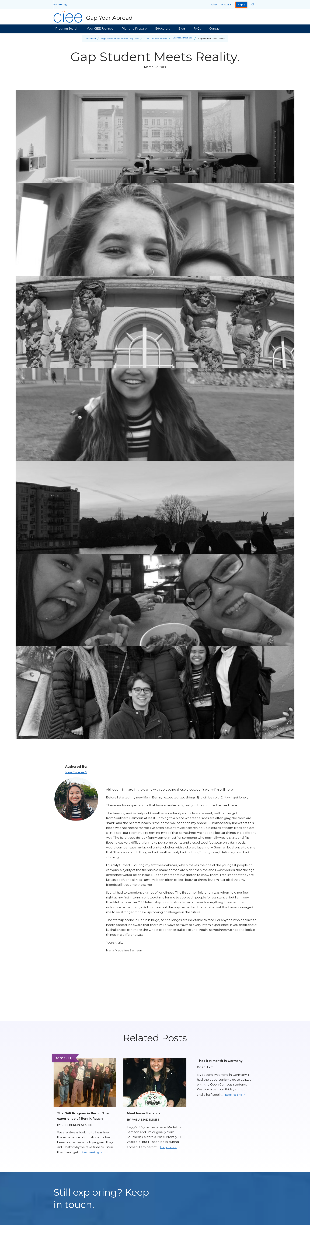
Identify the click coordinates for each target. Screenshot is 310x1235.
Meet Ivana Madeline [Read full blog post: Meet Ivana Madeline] (146, 1113)
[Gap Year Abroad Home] (94, 17)
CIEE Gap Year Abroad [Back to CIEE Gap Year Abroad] (154, 38)
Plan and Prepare (134, 28)
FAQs (197, 28)
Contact (215, 28)
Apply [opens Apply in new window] (241, 4)
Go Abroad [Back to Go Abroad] (88, 38)
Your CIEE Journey (100, 28)
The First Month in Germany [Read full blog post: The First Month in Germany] (223, 1061)
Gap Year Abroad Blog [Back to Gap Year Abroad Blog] (183, 38)
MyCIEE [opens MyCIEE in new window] (226, 4)
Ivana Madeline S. (76, 772)
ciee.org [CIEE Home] (61, 4)
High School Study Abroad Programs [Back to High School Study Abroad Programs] (118, 38)
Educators (162, 28)
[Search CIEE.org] (253, 4)
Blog (181, 28)
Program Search (66, 28)
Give (214, 4)
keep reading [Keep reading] (92, 1158)
